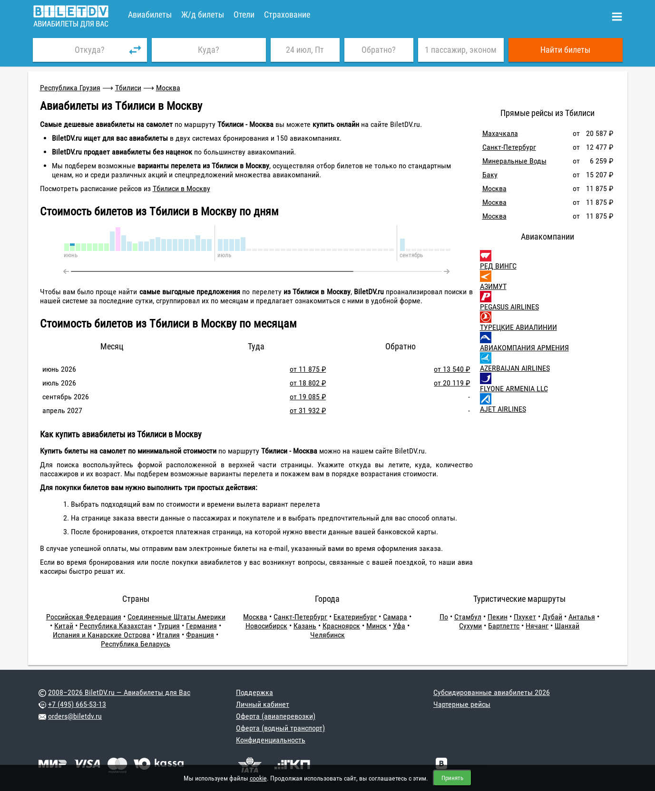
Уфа (399, 625)
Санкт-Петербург (509, 147)
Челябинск (327, 634)
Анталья (581, 616)
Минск (376, 625)
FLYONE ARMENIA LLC (514, 388)
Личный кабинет (262, 704)
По (444, 616)
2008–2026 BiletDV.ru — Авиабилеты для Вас (119, 692)
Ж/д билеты (202, 14)
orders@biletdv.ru (75, 716)
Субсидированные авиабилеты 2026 (491, 692)
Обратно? (379, 50)
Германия (201, 625)
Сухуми (470, 625)
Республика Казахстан (115, 625)
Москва (168, 87)
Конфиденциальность (270, 739)
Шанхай (567, 625)
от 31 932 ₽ (308, 410)
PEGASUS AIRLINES (509, 306)
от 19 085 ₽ (308, 396)
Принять (452, 777)
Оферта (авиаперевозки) (275, 716)
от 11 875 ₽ (308, 369)
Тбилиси (128, 87)
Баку (490, 174)
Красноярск (341, 625)
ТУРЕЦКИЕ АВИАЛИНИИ (518, 327)
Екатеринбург (355, 616)
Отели (244, 14)
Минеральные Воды (514, 160)
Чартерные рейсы (461, 704)
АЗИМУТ (493, 286)
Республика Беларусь (135, 643)
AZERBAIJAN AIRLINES (515, 368)
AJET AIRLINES (503, 409)
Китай (63, 625)
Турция (169, 625)
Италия (168, 634)
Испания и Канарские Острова (101, 634)
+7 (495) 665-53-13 (77, 704)
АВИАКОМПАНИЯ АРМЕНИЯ (524, 347)
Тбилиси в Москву (181, 188)
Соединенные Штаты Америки (176, 616)
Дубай (552, 616)
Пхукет (525, 616)
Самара (395, 616)
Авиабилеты (150, 14)
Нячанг (537, 625)
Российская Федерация (83, 616)
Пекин (498, 616)
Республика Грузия (70, 87)
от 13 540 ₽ (452, 369)
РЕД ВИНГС (498, 265)
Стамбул (467, 616)
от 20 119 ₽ (452, 382)
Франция (200, 634)
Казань (304, 625)
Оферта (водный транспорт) (280, 728)
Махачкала (500, 133)
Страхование (287, 14)
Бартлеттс (503, 625)
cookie (258, 778)
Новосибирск (266, 625)
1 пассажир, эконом (461, 50)
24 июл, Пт (305, 50)
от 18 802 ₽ (308, 382)
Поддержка (254, 692)
